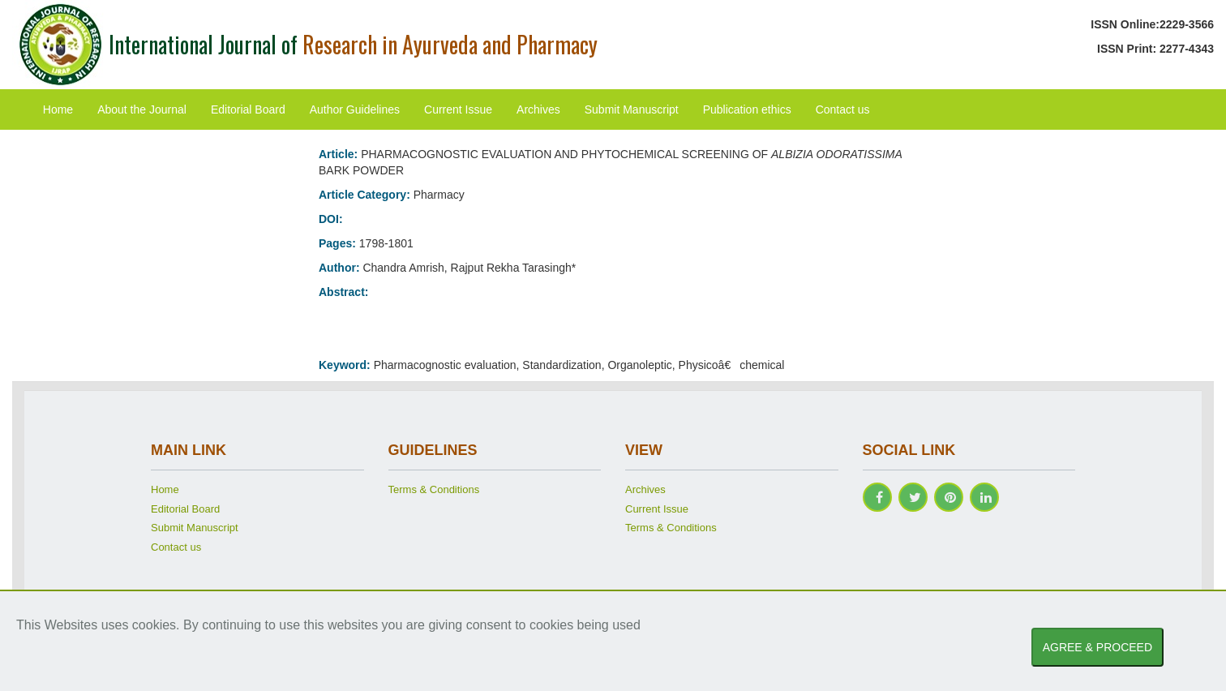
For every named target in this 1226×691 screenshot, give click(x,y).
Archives (538, 109)
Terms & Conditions (434, 489)
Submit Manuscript (632, 109)
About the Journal (141, 109)
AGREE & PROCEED (1097, 647)
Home (58, 109)
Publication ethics (747, 109)
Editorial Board (248, 109)
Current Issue (458, 109)
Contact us (843, 109)
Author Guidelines (355, 109)
